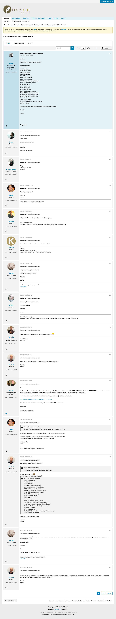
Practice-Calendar (38, 18)
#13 (110, 457)
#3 (110, 159)
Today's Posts (16, 21)
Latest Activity (19, 43)
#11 (110, 381)
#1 (110, 53)
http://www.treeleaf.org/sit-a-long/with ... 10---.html (36, 399)
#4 (110, 185)
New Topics (7, 21)
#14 (110, 530)
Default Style (10, 601)
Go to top (108, 601)
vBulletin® (58, 609)
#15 (110, 567)
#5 (110, 211)
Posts (8, 43)
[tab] (8, 43)
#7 (110, 263)
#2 (110, 132)
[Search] (65, 48)
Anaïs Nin (23, 286)
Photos (30, 43)
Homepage (16, 18)
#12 (110, 419)
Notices (26, 18)
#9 (110, 327)
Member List (26, 21)
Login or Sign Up (107, 1)
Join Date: (8, 72)
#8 (110, 295)
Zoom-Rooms (53, 18)
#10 (110, 355)
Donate (63, 18)
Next (109, 593)
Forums (6, 18)
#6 (110, 237)
